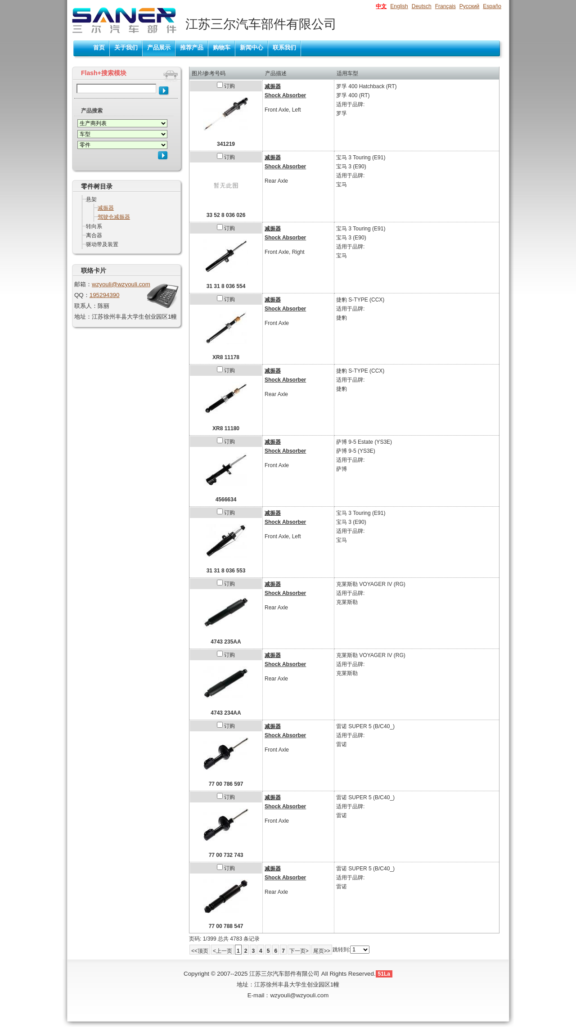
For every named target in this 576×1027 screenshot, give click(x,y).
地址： (83, 316)
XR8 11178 (225, 357)
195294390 (105, 295)
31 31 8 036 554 (226, 286)
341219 (226, 144)
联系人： (86, 305)
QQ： (82, 295)
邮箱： (83, 284)
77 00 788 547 (226, 926)
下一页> (299, 951)
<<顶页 (199, 951)
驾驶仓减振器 (114, 217)
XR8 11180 (225, 428)
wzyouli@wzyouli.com (121, 284)
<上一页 (222, 951)
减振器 (106, 208)
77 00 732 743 (226, 855)
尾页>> (321, 951)
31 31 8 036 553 (226, 571)
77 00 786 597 (226, 784)
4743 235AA (226, 642)
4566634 (226, 499)
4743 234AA (226, 713)
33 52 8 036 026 (226, 215)
